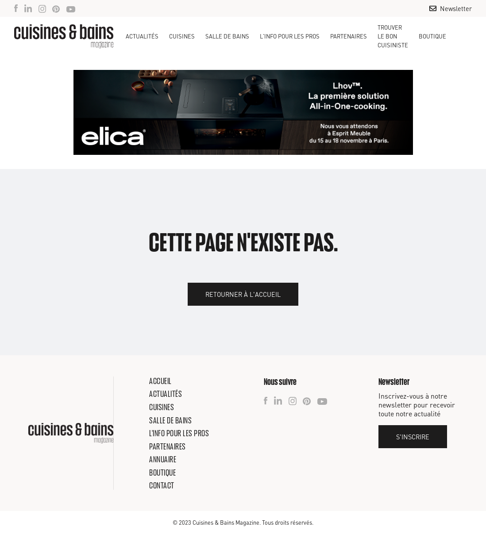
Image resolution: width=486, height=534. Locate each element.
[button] (182, 36)
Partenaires (348, 36)
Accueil (160, 380)
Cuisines (161, 407)
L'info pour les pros (179, 433)
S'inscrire (412, 437)
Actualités (142, 36)
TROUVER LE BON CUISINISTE (393, 36)
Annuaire (162, 459)
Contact (161, 485)
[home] (63, 36)
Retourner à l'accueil (243, 294)
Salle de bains (170, 420)
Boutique (432, 36)
